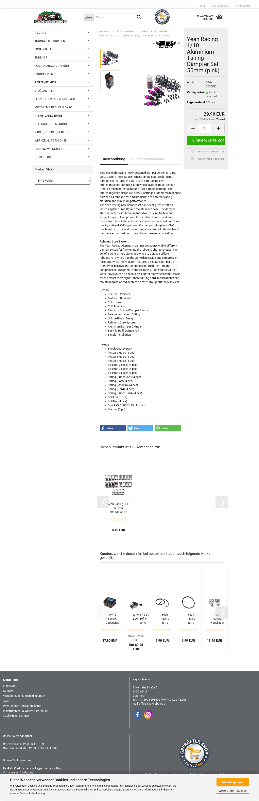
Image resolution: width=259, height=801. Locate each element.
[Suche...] (88, 17)
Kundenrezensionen (147, 159)
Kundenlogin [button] (220, 6)
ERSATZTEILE (43, 49)
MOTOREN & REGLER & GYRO (53, 107)
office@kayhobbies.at (152, 703)
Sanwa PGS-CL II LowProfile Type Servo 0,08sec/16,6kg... (143, 619)
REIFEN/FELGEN (45, 82)
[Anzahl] (205, 128)
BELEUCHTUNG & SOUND (51, 124)
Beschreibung (114, 159)
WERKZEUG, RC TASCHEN (51, 140)
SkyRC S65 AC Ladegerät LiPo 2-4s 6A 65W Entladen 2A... (112, 619)
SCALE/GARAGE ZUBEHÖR (52, 65)
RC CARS (40, 32)
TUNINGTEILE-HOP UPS (50, 41)
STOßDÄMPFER (44, 90)
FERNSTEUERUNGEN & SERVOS (55, 99)
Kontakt (8, 690)
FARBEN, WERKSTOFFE (49, 148)
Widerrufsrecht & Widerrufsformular (25, 711)
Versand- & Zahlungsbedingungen (24, 695)
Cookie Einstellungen (16, 715)
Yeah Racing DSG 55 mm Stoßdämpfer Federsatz (118, 508)
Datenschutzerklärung (32, 793)
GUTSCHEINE (43, 157)
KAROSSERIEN (44, 74)
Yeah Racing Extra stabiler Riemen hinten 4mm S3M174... (191, 619)
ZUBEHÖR (41, 57)
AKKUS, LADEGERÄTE (48, 115)
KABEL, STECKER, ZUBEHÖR (52, 132)
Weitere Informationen (233, 790)
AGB (6, 700)
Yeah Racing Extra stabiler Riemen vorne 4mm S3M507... (164, 619)
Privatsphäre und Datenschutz (22, 705)
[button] (202, 6)
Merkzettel (242, 6)
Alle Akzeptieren (232, 782)
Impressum (10, 685)
